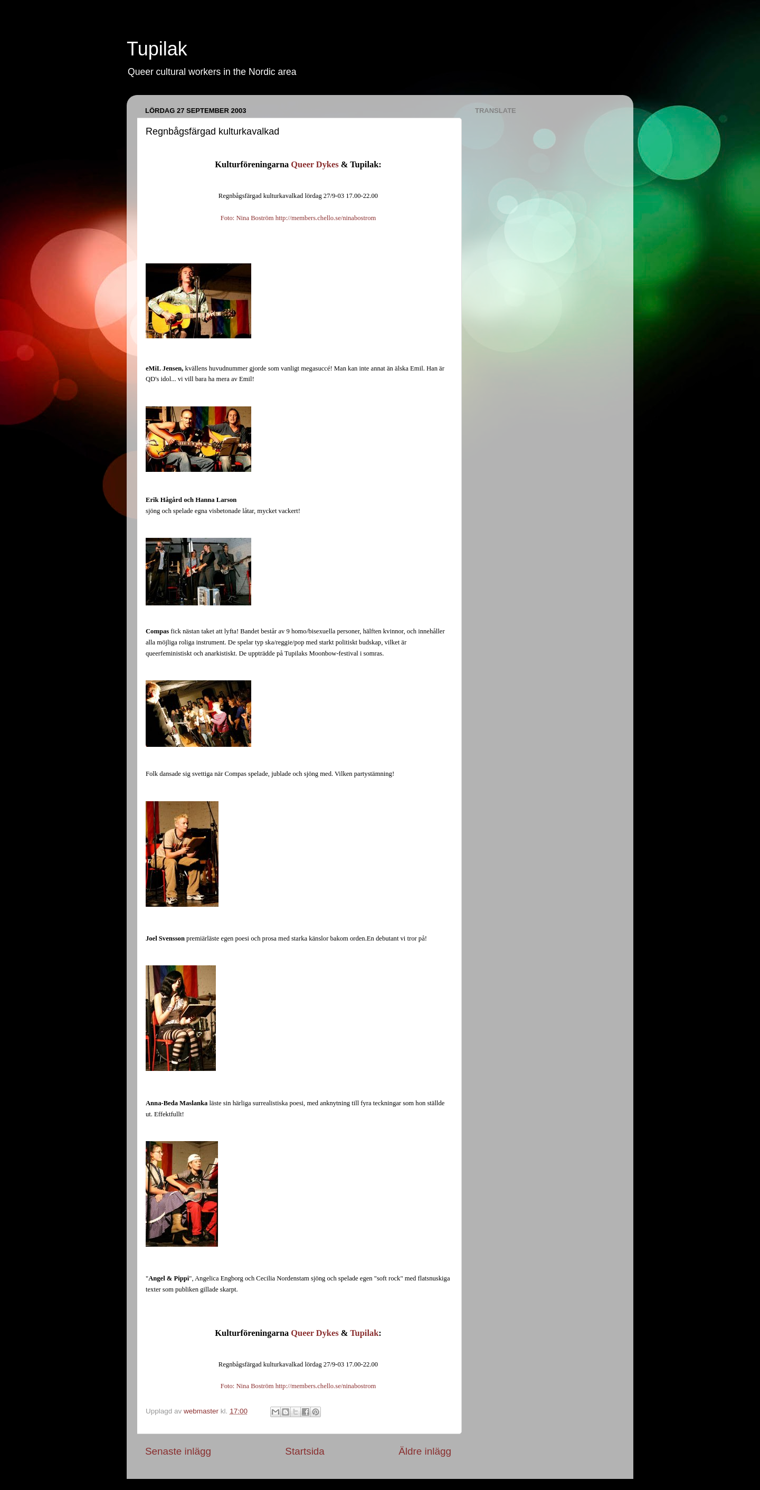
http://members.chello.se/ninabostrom (326, 218)
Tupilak (157, 49)
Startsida (305, 1451)
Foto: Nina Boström (247, 218)
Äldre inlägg (424, 1451)
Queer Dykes (314, 164)
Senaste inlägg (178, 1451)
